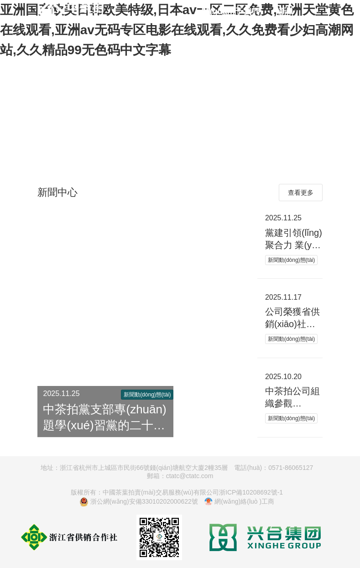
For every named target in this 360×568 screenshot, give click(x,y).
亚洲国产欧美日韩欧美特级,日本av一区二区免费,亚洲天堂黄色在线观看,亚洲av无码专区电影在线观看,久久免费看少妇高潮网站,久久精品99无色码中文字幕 (177, 30)
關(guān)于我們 (231, 11)
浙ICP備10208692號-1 (251, 492)
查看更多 (300, 192)
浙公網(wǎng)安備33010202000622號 (138, 501)
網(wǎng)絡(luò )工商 (239, 501)
